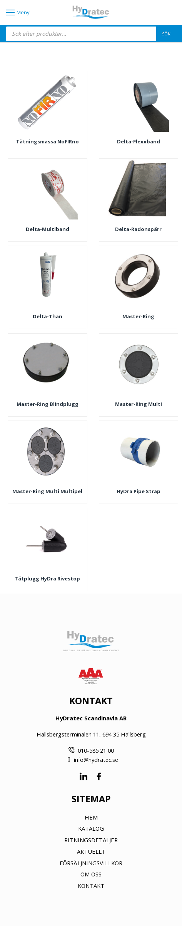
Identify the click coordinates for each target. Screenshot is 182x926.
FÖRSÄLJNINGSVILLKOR (91, 863)
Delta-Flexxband (138, 141)
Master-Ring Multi (138, 404)
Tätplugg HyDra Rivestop (47, 578)
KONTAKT (91, 885)
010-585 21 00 (96, 750)
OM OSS (91, 874)
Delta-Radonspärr (138, 229)
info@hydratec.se (96, 759)
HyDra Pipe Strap (138, 491)
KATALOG (91, 828)
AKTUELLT (91, 851)
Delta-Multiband (47, 229)
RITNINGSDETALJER (91, 840)
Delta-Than (47, 316)
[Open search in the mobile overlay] (91, 34)
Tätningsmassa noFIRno (47, 141)
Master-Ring (138, 316)
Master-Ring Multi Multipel (47, 491)
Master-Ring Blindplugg (47, 404)
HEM (91, 817)
